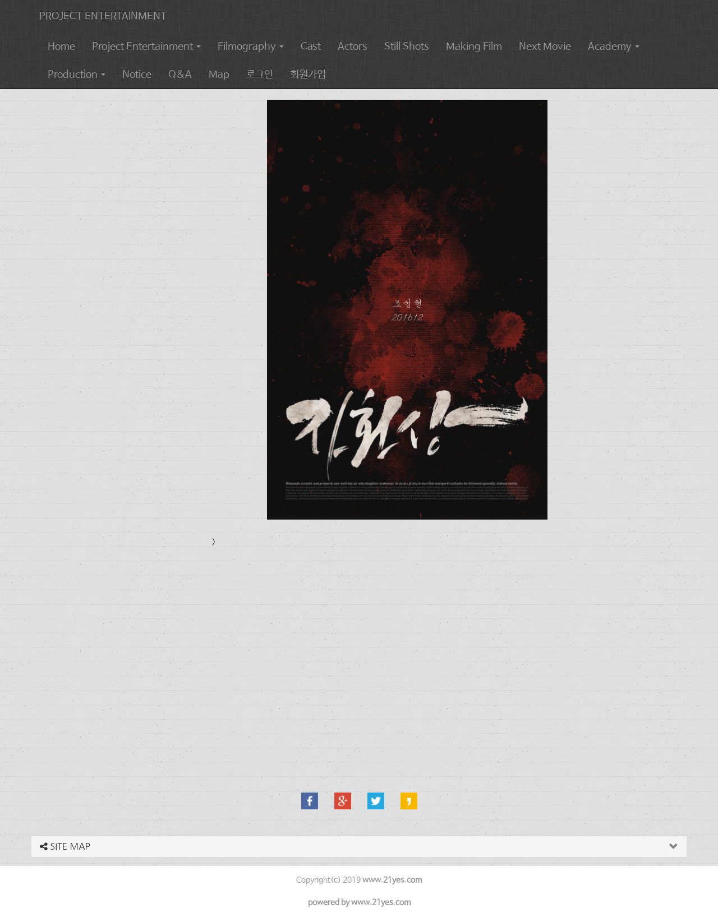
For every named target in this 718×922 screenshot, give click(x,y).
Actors (352, 46)
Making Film (474, 46)
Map (219, 74)
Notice (136, 74)
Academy (613, 46)
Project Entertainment (146, 46)
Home (61, 46)
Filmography (251, 46)
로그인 (259, 74)
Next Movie (545, 46)
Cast (311, 46)
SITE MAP (65, 846)
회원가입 (308, 74)
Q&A (180, 74)
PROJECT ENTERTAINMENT (103, 16)
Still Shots (406, 46)
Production (76, 74)
